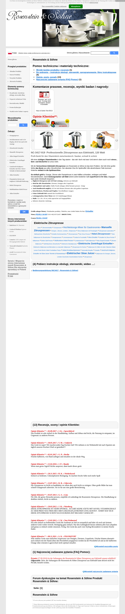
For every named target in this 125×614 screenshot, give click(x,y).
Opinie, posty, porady (46, 77)
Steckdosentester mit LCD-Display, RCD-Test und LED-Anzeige (18, 142)
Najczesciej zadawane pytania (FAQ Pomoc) (57, 79)
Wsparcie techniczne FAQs (18, 99)
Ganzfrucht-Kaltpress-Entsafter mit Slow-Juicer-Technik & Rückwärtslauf (18, 169)
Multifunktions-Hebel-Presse (18, 189)
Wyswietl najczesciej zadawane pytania (101, 571)
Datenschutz (94, 2)
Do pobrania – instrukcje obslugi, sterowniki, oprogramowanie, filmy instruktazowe (76, 72)
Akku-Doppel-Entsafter (17, 156)
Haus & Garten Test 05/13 (44, 111)
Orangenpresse (14, 135)
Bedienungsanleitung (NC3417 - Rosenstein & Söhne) (55, 270)
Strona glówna (72, 53)
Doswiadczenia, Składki (17, 103)
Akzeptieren (75, 6)
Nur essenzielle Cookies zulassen (54, 6)
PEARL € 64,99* (41, 214)
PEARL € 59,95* (42, 218)
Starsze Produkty (15, 75)
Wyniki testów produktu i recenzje (52, 70)
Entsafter (89, 211)
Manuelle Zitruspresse (16, 152)
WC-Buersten (17, 225)
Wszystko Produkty (16, 78)
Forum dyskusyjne (15, 107)
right (117, 140)
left (33, 140)
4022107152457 (56, 214)
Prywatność (13, 274)
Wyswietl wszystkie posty (107, 546)
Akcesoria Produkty (16, 81)
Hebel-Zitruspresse (15, 185)
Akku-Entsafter (14, 175)
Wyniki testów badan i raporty (19, 111)
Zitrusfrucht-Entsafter (16, 148)
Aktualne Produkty (15, 71)
